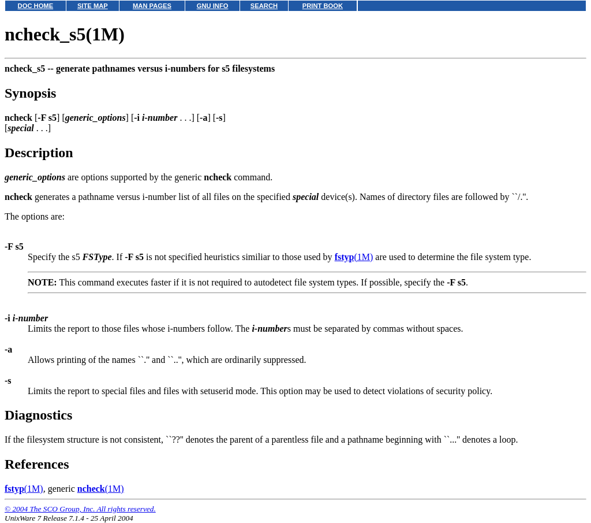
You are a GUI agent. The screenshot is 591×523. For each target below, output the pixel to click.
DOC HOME (36, 5)
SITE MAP (92, 5)
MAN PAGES (152, 5)
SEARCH (264, 5)
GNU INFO (213, 5)
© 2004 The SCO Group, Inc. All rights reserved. (80, 509)
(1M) (354, 257)
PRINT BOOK (322, 5)
